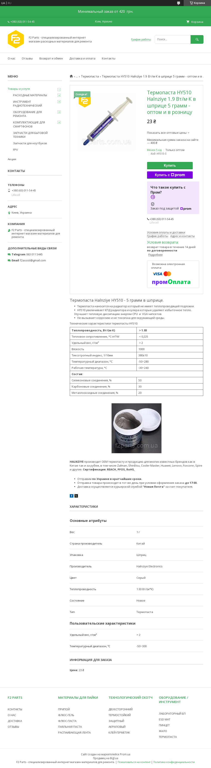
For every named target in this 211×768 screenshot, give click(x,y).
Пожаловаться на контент (134, 762)
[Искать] (197, 39)
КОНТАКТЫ (15, 709)
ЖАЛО (163, 731)
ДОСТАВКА (15, 721)
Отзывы (27, 58)
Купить (170, 165)
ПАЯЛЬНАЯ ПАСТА (70, 727)
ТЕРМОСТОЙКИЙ (120, 715)
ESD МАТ (164, 719)
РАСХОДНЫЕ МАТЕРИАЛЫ (30, 95)
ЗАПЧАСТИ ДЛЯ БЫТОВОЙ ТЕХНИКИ (30, 135)
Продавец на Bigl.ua (105, 758)
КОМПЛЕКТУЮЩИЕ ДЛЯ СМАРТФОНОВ (29, 124)
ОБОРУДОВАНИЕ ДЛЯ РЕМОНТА (27, 114)
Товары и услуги (19, 89)
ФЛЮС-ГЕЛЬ (66, 715)
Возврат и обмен (51, 58)
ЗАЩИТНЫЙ (116, 721)
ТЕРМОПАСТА (168, 737)
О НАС (12, 715)
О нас (11, 58)
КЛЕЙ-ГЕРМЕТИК (119, 732)
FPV (15, 150)
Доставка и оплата (82, 58)
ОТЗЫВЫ (13, 727)
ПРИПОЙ (64, 709)
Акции (12, 159)
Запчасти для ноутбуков (30, 143)
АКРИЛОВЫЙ (117, 727)
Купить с (170, 175)
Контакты (108, 58)
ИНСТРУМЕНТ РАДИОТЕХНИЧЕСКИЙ (27, 103)
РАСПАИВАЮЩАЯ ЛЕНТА (74, 732)
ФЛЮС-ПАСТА (67, 721)
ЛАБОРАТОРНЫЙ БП (172, 713)
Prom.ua (125, 754)
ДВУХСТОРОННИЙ (121, 709)
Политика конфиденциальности (174, 762)
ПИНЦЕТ (164, 725)
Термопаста (90, 76)
